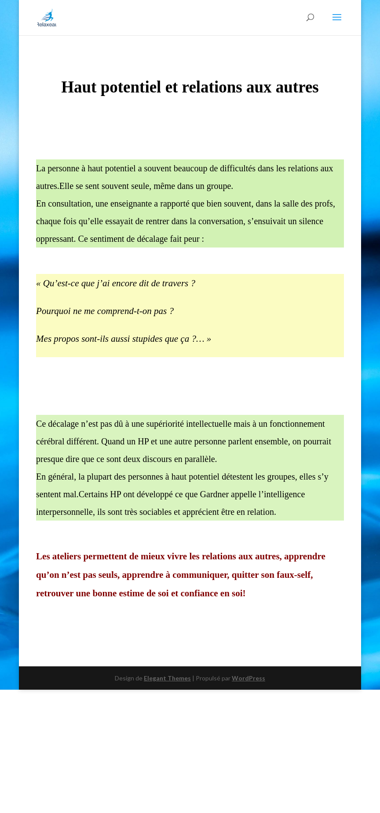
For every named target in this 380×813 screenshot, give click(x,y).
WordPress (248, 678)
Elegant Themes (167, 678)
